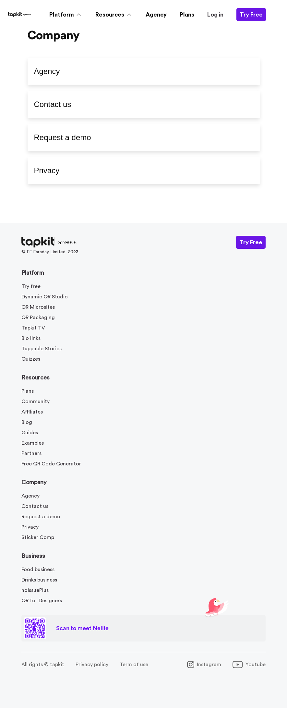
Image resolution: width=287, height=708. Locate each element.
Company (33, 482)
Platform (32, 273)
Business (33, 556)
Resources (35, 377)
